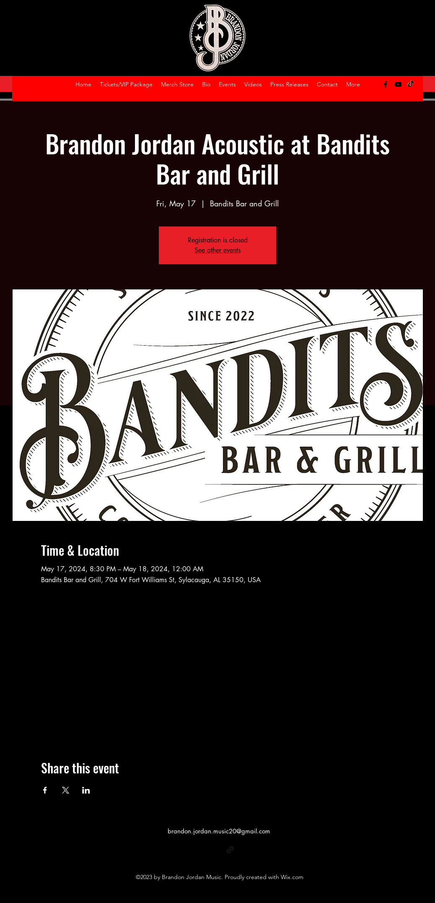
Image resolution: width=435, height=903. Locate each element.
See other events (217, 250)
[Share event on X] (66, 790)
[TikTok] (411, 84)
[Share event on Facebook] (45, 790)
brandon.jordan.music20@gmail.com (219, 831)
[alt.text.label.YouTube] (398, 84)
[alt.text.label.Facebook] (385, 84)
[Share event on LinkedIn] (86, 790)
